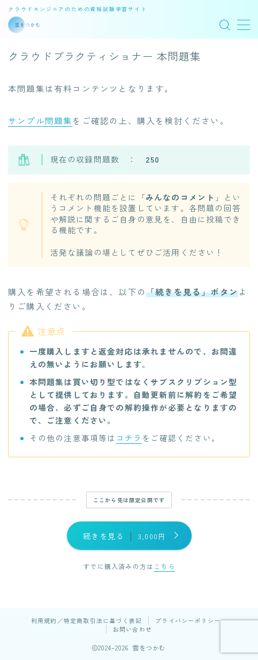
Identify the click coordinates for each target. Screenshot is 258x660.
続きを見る (124, 535)
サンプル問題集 (40, 120)
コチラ (129, 437)
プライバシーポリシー (188, 620)
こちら (164, 566)
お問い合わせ (132, 629)
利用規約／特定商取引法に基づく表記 (86, 620)
